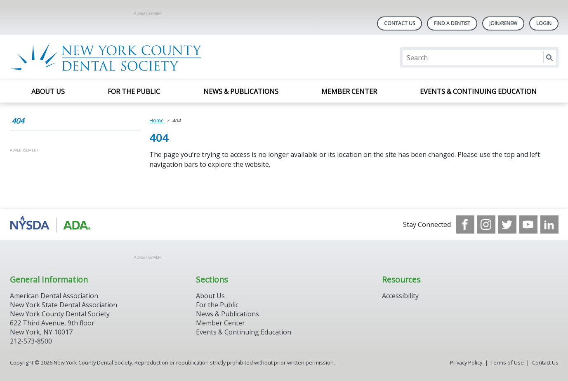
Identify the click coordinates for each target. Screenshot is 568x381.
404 (18, 121)
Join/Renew (503, 23)
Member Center (349, 91)
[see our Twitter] (507, 224)
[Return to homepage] (116, 57)
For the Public (134, 91)
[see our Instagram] (486, 224)
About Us (48, 91)
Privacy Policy (466, 362)
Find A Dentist (452, 23)
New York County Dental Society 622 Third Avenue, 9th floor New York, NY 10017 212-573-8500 (60, 327)
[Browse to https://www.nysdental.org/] (52, 224)
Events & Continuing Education (478, 91)
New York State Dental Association (63, 304)
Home (156, 120)
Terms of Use (507, 362)
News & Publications (240, 91)
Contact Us (399, 23)
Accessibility (400, 295)
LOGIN (544, 23)
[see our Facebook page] (465, 224)
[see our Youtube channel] (528, 224)
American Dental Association (54, 295)
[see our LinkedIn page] (549, 224)
